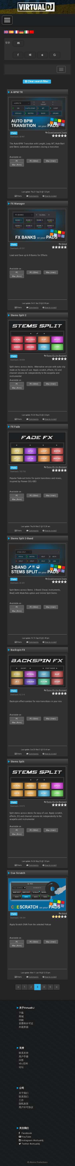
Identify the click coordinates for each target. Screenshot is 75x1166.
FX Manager (18, 203)
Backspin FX (18, 650)
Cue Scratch (18, 873)
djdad (64, 244)
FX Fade (15, 426)
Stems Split (17, 761)
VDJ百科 (23, 1063)
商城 (21, 1016)
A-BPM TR (17, 92)
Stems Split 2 (18, 315)
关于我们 (23, 1093)
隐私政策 (23, 1103)
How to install (51, 196)
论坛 (21, 1067)
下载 (21, 1012)
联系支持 (23, 1053)
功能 (21, 1020)
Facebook (25, 1133)
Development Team (57, 132)
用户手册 (23, 1056)
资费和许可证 (26, 1023)
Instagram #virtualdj (31, 1140)
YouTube (25, 1136)
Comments (34, 196)
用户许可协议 (26, 1107)
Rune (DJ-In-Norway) (57, 355)
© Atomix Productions (37, 1162)
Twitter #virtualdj (29, 1143)
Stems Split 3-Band (22, 538)
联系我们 (23, 1096)
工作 (21, 1100)
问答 (21, 1060)
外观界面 (23, 1027)
